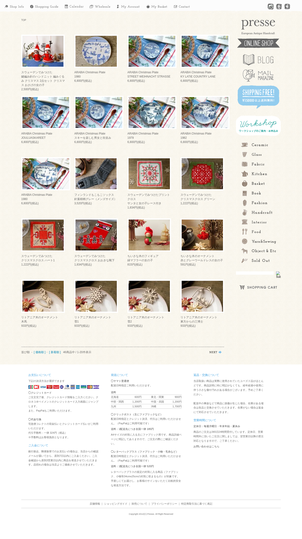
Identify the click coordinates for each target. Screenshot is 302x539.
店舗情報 (95, 503)
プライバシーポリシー (164, 503)
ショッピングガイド (115, 503)
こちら (215, 446)
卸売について (139, 503)
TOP (23, 20)
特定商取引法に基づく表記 (196, 503)
